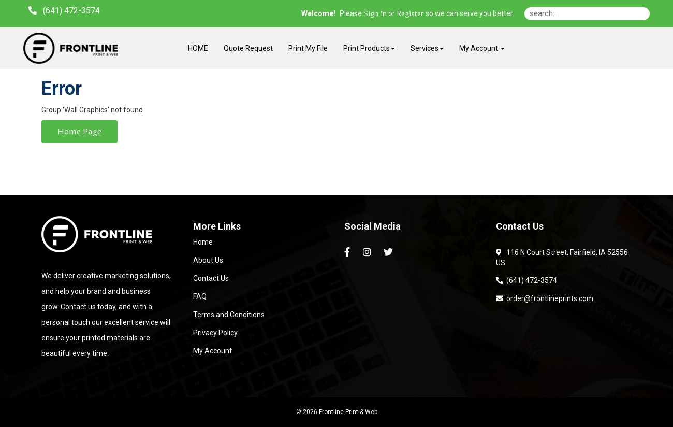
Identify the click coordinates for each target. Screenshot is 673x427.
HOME (198, 48)
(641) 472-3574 (526, 280)
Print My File (308, 48)
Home (203, 242)
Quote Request (248, 48)
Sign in (375, 14)
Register (410, 14)
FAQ (200, 296)
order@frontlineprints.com (544, 298)
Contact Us (211, 278)
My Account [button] (482, 48)
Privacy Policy (215, 333)
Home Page (79, 131)
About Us (208, 260)
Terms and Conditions (229, 314)
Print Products (369, 48)
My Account (212, 351)
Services (427, 48)
